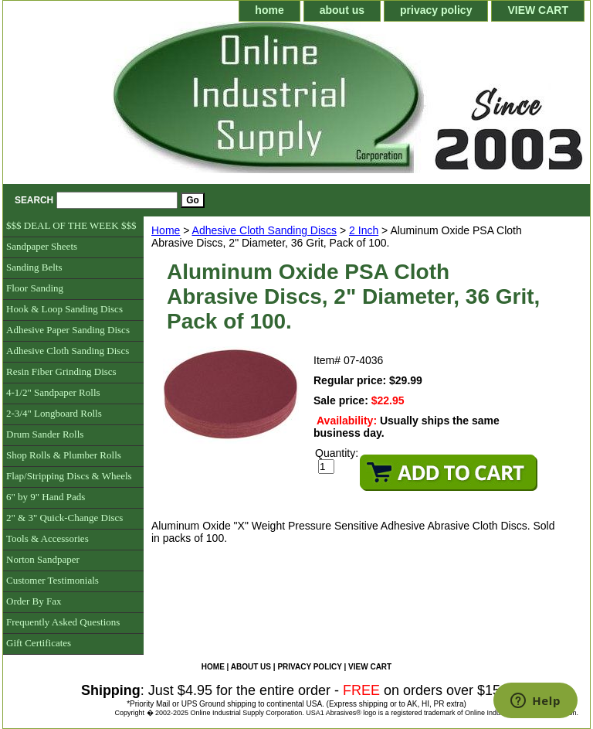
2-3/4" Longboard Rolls (54, 413)
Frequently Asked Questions (63, 622)
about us (342, 10)
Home (165, 230)
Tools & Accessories (47, 538)
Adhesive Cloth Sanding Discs (264, 230)
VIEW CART (537, 10)
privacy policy (436, 10)
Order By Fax (34, 601)
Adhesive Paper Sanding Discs (68, 330)
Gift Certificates (38, 643)
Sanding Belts (34, 267)
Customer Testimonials (52, 580)
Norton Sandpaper (43, 559)
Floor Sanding (34, 288)
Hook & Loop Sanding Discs (64, 309)
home (269, 10)
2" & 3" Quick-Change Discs (64, 517)
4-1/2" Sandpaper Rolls (53, 392)
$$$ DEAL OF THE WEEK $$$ (71, 225)
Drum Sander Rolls (44, 434)
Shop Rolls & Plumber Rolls (63, 455)
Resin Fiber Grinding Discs (61, 371)
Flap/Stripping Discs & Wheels (69, 476)
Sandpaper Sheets (41, 246)
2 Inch (363, 230)
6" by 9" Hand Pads (45, 496)
